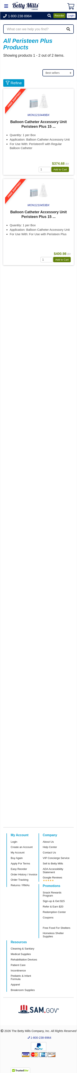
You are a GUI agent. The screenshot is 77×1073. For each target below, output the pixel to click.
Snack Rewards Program (52, 894)
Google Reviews (52, 877)
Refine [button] (14, 83)
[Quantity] (45, 169)
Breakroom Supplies (23, 990)
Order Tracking (19, 879)
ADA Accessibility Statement (53, 870)
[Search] (68, 29)
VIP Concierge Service (56, 858)
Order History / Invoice (24, 874)
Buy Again (17, 858)
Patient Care (18, 965)
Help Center (50, 847)
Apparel (15, 984)
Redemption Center (54, 912)
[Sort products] (58, 72)
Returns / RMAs (20, 885)
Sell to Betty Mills (53, 863)
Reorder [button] (59, 15)
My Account (17, 852)
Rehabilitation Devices (24, 959)
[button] (49, 16)
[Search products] (38, 29)
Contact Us (49, 852)
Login (14, 841)
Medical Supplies (21, 954)
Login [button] (71, 15)
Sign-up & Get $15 (54, 901)
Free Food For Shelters (56, 927)
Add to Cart (60, 169)
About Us (48, 841)
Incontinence (18, 970)
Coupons (48, 917)
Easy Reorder (19, 869)
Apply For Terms (20, 863)
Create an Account (22, 847)
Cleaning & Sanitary (22, 948)
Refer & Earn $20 (53, 906)
